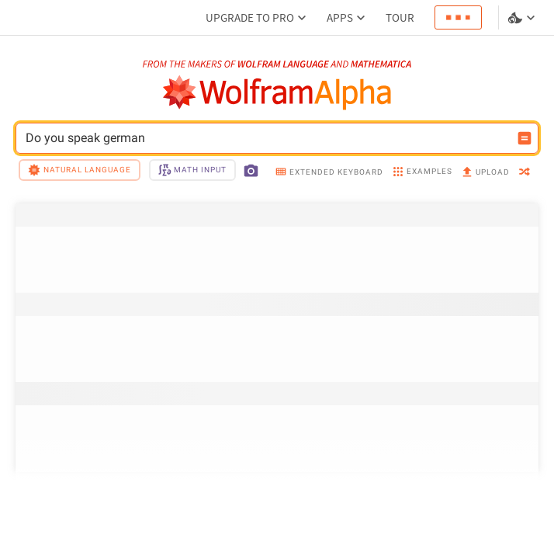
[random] (524, 172)
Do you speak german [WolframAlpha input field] (267, 138)
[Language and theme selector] (523, 18)
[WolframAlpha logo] (277, 92)
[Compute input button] (524, 138)
